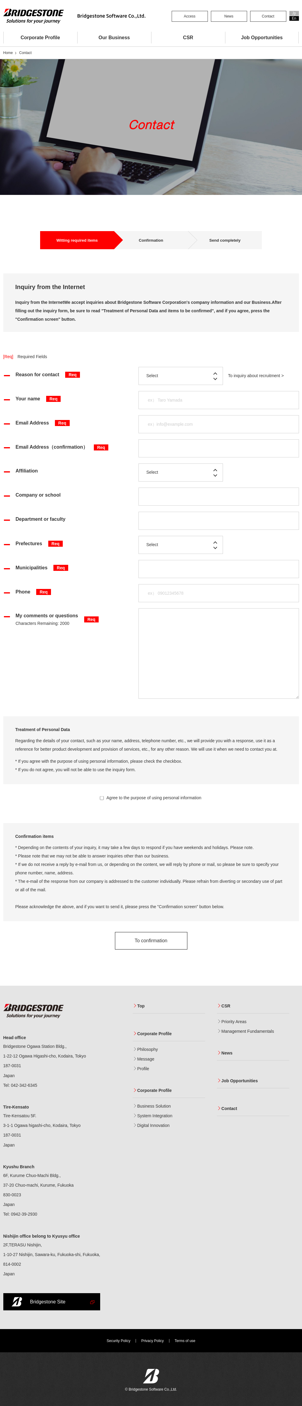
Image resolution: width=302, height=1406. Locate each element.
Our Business (114, 37)
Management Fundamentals (247, 1031)
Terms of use (185, 1341)
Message (145, 1059)
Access (190, 16)
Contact (268, 16)
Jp (294, 13)
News (228, 16)
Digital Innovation (153, 1125)
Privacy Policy (152, 1341)
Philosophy (147, 1049)
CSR (188, 37)
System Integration (155, 1116)
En (294, 18)
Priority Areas (233, 1022)
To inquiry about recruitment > (256, 375)
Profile (143, 1069)
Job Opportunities (262, 37)
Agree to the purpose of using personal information (151, 797)
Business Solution (154, 1106)
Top (141, 1006)
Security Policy (118, 1341)
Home (8, 53)
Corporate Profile (40, 37)
